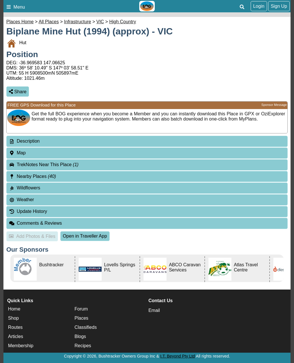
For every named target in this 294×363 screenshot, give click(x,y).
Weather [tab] (21, 199)
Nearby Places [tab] (32, 176)
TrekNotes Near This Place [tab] (43, 164)
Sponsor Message (274, 104)
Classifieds (86, 327)
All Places (49, 21)
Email (154, 310)
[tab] (147, 141)
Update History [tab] (28, 211)
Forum (81, 308)
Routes (15, 327)
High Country (122, 21)
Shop (13, 318)
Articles (15, 336)
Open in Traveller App (85, 236)
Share (17, 91)
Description (28, 141)
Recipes (83, 345)
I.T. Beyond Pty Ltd (177, 356)
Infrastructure (77, 21)
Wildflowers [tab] (24, 187)
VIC (100, 21)
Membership (20, 345)
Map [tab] (17, 152)
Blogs (80, 336)
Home (14, 308)
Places (81, 318)
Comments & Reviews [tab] (35, 223)
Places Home (20, 21)
